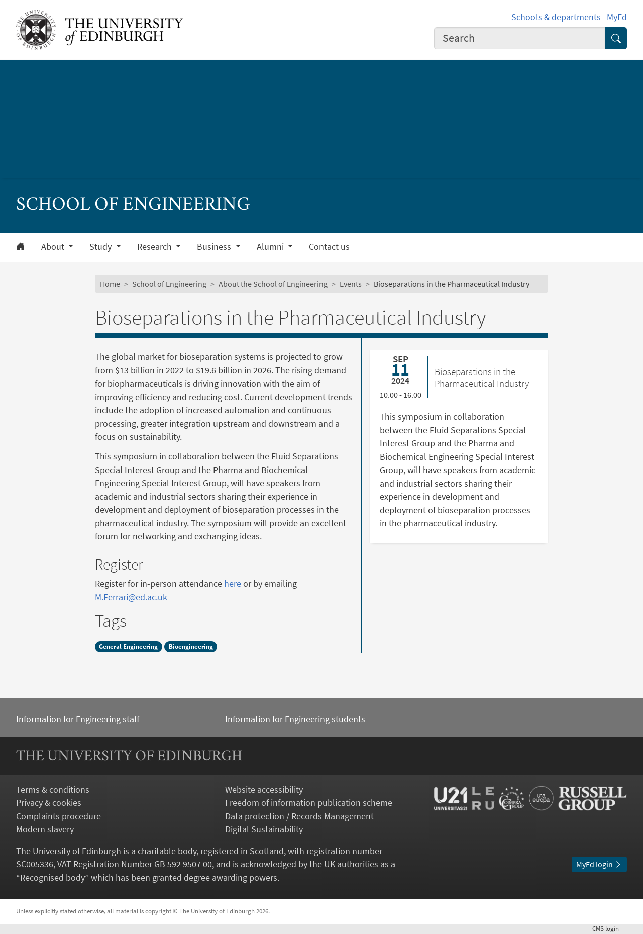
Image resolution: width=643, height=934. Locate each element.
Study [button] (101, 246)
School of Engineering (169, 284)
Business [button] (215, 246)
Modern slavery (45, 829)
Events (351, 284)
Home (110, 284)
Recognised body (52, 877)
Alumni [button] (271, 246)
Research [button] (155, 246)
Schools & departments (556, 17)
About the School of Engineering (273, 284)
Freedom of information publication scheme (308, 802)
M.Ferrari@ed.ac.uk (131, 597)
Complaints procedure (58, 816)
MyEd (617, 17)
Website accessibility (264, 789)
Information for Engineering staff (77, 719)
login (609, 928)
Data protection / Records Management (299, 816)
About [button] (53, 246)
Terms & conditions (52, 789)
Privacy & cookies (48, 802)
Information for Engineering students (295, 719)
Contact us (329, 246)
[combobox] (519, 38)
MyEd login (599, 864)
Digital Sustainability (264, 829)
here (233, 583)
